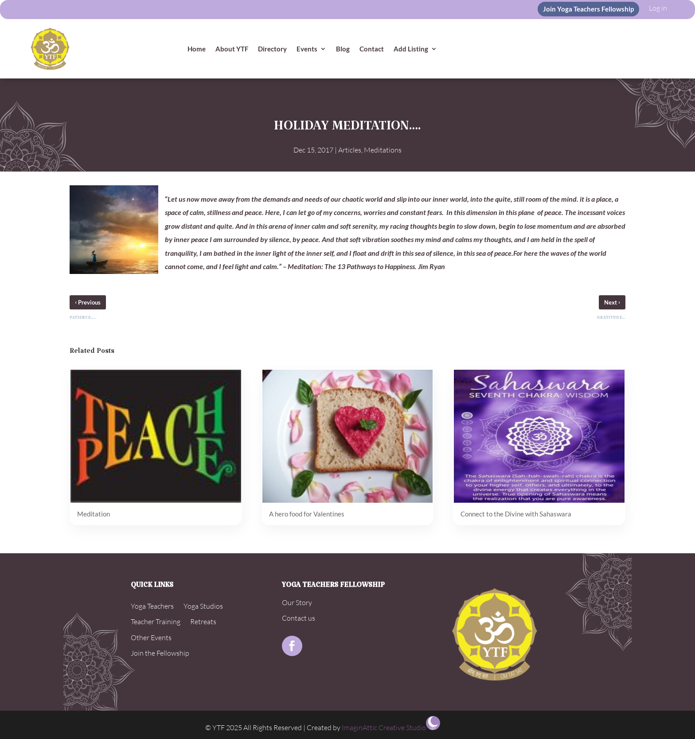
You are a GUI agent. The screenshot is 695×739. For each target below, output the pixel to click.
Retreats (203, 621)
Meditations (383, 149)
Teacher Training (155, 621)
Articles (349, 149)
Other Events (151, 637)
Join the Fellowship (160, 653)
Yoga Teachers (152, 606)
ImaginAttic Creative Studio (384, 727)
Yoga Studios (203, 606)
